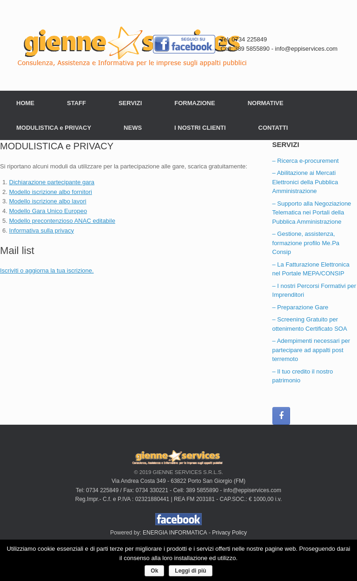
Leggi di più (190, 571)
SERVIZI (130, 103)
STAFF (76, 103)
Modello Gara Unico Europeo (48, 210)
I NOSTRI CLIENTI (200, 127)
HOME (25, 103)
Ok (154, 571)
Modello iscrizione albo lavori (47, 201)
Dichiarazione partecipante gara (52, 182)
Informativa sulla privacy (41, 230)
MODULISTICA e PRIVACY (53, 127)
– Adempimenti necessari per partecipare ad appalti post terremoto (311, 349)
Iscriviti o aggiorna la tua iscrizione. (47, 270)
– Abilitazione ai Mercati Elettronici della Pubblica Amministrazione (305, 181)
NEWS (133, 127)
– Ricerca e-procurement (305, 160)
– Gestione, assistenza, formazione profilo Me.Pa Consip (306, 242)
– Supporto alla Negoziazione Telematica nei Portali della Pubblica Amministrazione (311, 212)
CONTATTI (273, 127)
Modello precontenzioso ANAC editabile (62, 220)
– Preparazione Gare (300, 307)
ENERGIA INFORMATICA (175, 532)
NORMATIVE (266, 103)
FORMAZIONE (194, 103)
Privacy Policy (229, 532)
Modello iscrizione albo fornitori (50, 191)
